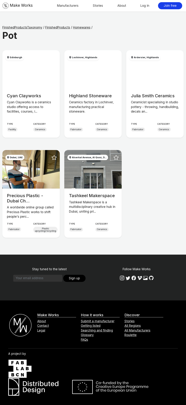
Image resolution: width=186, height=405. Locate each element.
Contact (43, 326)
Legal (41, 330)
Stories (98, 5)
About (121, 5)
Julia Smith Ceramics (153, 95)
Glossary (87, 335)
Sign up (74, 278)
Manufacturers (67, 5)
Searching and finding (97, 330)
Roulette (130, 335)
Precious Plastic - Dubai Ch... (25, 198)
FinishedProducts (57, 27)
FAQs (84, 340)
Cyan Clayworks (24, 95)
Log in (144, 5)
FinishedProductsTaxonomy (22, 27)
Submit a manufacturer (97, 321)
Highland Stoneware (90, 95)
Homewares (81, 27)
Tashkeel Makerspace (92, 195)
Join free (170, 5)
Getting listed (90, 326)
